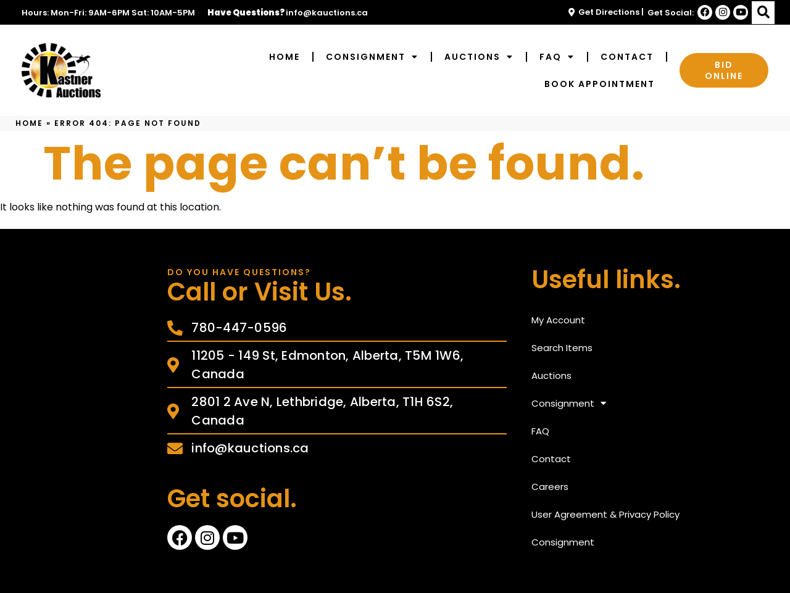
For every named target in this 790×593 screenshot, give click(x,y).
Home (284, 57)
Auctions (479, 56)
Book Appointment (599, 84)
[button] (763, 12)
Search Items (561, 347)
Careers (549, 486)
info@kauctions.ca (327, 13)
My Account (558, 319)
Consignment (372, 56)
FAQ (557, 56)
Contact (627, 57)
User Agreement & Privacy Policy (605, 514)
